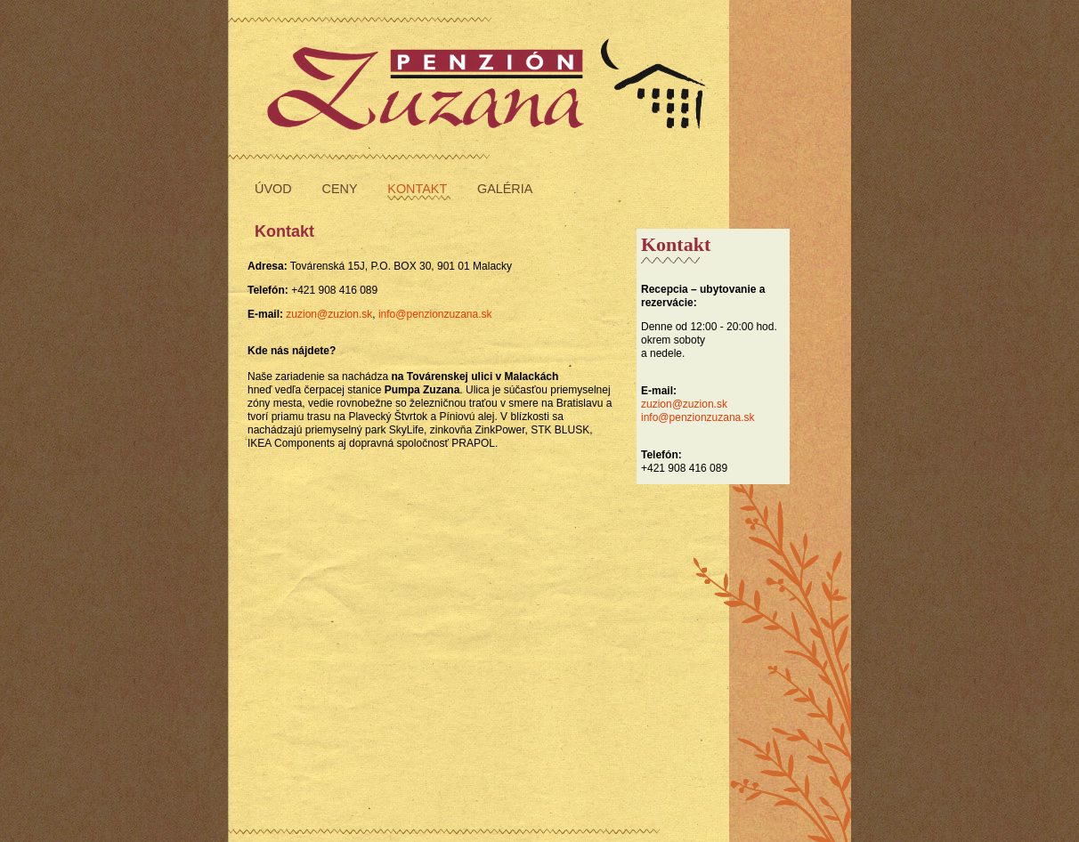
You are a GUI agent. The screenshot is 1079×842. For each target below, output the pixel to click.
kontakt (418, 189)
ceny (341, 189)
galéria (504, 189)
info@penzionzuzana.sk (698, 417)
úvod (275, 189)
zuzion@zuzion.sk (684, 404)
